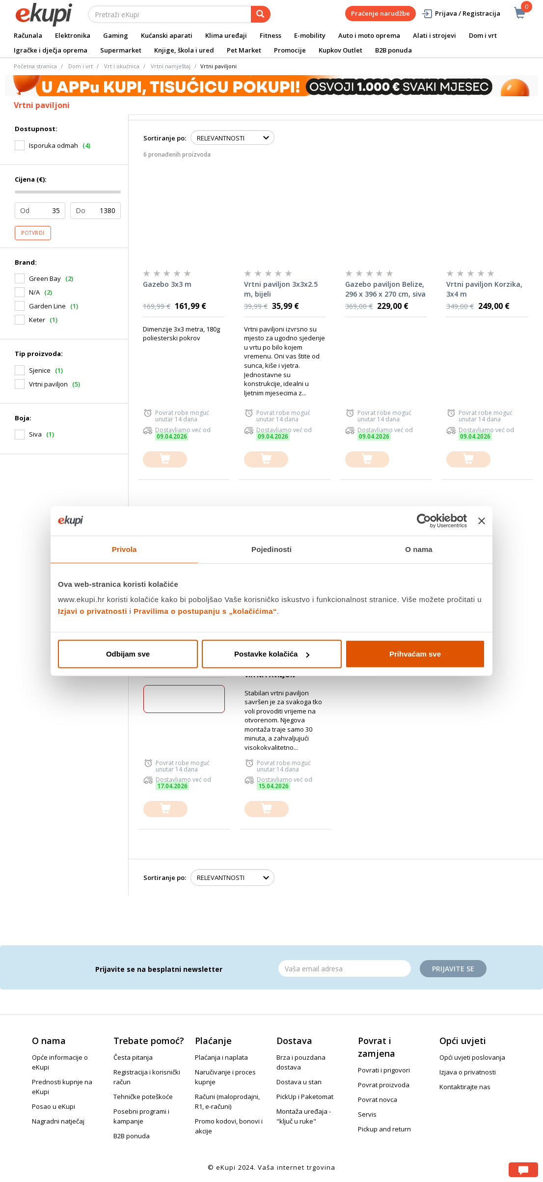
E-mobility (310, 35)
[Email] (344, 968)
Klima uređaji (226, 35)
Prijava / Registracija (460, 13)
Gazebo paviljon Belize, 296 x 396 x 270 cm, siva (385, 289)
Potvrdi (33, 232)
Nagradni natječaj (58, 1121)
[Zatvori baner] (481, 520)
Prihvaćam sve (415, 654)
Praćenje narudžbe (380, 13)
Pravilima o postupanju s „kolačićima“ (205, 611)
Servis (367, 1114)
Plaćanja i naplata (221, 1057)
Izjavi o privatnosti (92, 611)
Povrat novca (377, 1099)
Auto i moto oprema (369, 35)
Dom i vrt (483, 35)
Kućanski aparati (166, 35)
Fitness (270, 35)
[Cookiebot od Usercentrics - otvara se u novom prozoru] (424, 520)
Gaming (115, 35)
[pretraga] (261, 14)
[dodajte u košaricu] (165, 459)
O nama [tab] (419, 549)
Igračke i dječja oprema (50, 50)
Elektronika (72, 35)
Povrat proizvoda (383, 1084)
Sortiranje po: (164, 138)
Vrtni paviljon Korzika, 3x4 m (484, 289)
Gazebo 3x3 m (167, 284)
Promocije (290, 50)
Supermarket (120, 50)
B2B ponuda (393, 50)
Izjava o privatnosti (467, 1072)
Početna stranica (35, 66)
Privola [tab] (124, 549)
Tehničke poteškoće (143, 1096)
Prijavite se (453, 968)
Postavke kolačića (271, 654)
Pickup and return (384, 1129)
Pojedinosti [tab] (271, 549)
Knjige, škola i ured (184, 50)
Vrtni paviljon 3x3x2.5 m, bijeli (281, 289)
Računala (28, 35)
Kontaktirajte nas (464, 1086)
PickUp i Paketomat (304, 1096)
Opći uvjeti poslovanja (472, 1057)
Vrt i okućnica (121, 66)
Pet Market (244, 50)
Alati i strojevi (434, 35)
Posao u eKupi (53, 1106)
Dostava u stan (299, 1081)
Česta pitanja (133, 1057)
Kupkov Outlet (340, 50)
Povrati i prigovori (384, 1070)
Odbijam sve (128, 654)
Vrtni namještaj (170, 66)
